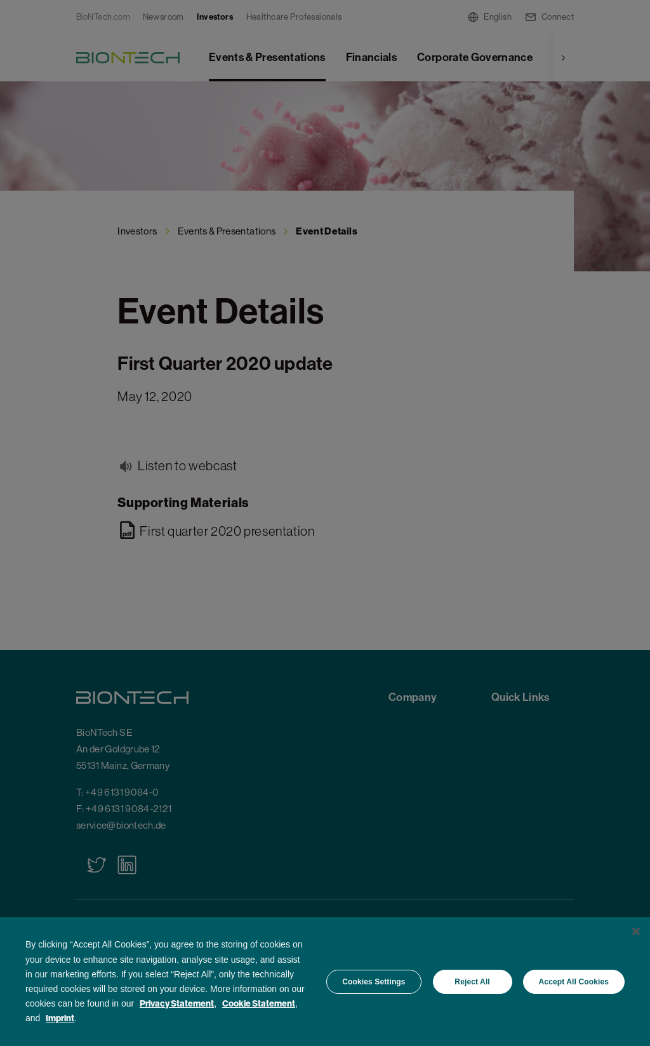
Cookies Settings (373, 981)
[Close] (636, 932)
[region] (325, 981)
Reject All (471, 981)
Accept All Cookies (574, 981)
